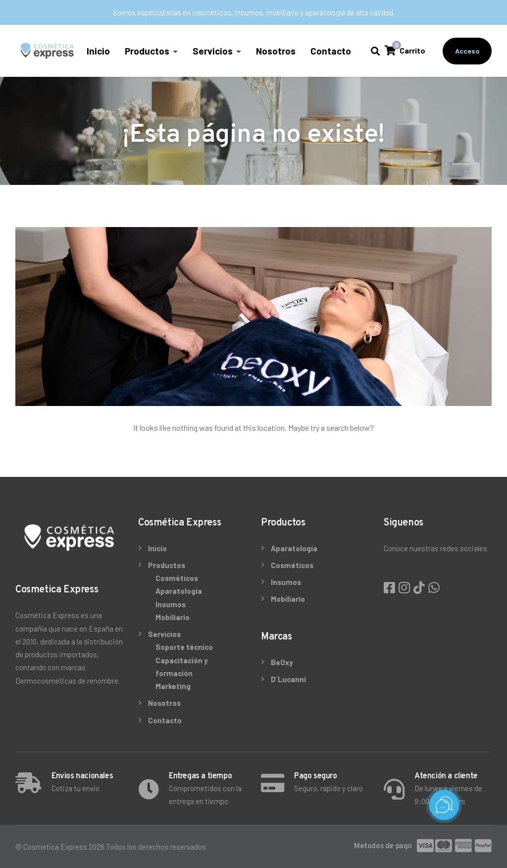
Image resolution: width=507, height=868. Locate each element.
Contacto (331, 51)
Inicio (98, 51)
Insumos (170, 604)
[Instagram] (405, 587)
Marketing (173, 686)
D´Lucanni (288, 679)
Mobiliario (172, 617)
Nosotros (276, 51)
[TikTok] (420, 587)
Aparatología (178, 590)
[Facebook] (391, 587)
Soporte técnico (184, 646)
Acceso (467, 51)
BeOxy (282, 662)
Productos (147, 51)
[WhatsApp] (434, 587)
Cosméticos (176, 578)
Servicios (213, 51)
